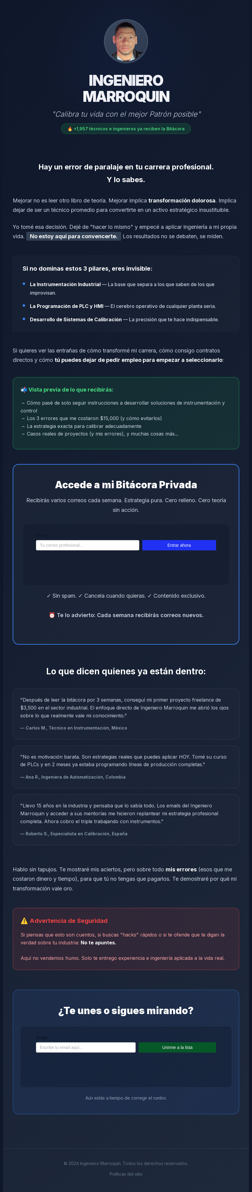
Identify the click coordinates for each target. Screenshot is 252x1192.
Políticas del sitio (126, 1174)
